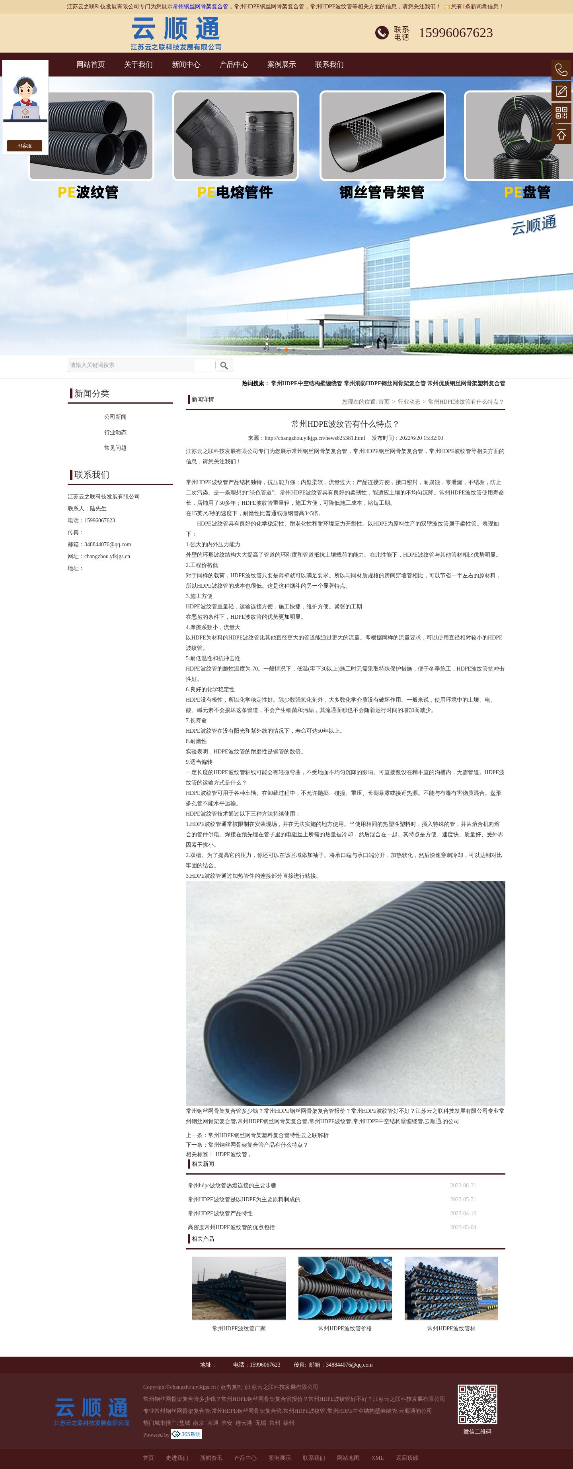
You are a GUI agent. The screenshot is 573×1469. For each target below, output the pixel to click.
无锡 (260, 1423)
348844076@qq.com (107, 544)
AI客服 (25, 146)
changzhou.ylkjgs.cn (107, 556)
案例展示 (281, 65)
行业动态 (409, 402)
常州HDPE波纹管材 (451, 1329)
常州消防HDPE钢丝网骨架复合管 (385, 383)
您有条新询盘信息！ (474, 7)
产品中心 (234, 65)
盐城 (184, 1423)
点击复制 (231, 1387)
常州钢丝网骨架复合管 (200, 7)
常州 (275, 1423)
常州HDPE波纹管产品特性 (220, 1213)
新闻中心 (186, 65)
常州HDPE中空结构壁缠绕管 (306, 383)
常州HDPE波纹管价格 (345, 1329)
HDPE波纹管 (231, 1154)
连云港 (244, 1423)
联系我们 (329, 65)
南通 (212, 1423)
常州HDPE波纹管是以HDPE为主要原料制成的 (244, 1199)
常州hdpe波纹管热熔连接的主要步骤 (232, 1186)
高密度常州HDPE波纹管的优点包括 (231, 1227)
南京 (198, 1423)
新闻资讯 (211, 1458)
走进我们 (177, 1458)
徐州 (288, 1423)
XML (377, 1458)
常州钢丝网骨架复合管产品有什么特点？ (258, 1145)
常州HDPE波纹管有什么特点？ (466, 402)
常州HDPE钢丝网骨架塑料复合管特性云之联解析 (268, 1135)
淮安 (226, 1423)
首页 (384, 402)
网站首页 (90, 65)
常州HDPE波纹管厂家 (239, 1329)
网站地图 (348, 1458)
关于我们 (138, 65)
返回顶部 (407, 1458)
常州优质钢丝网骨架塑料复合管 (466, 383)
